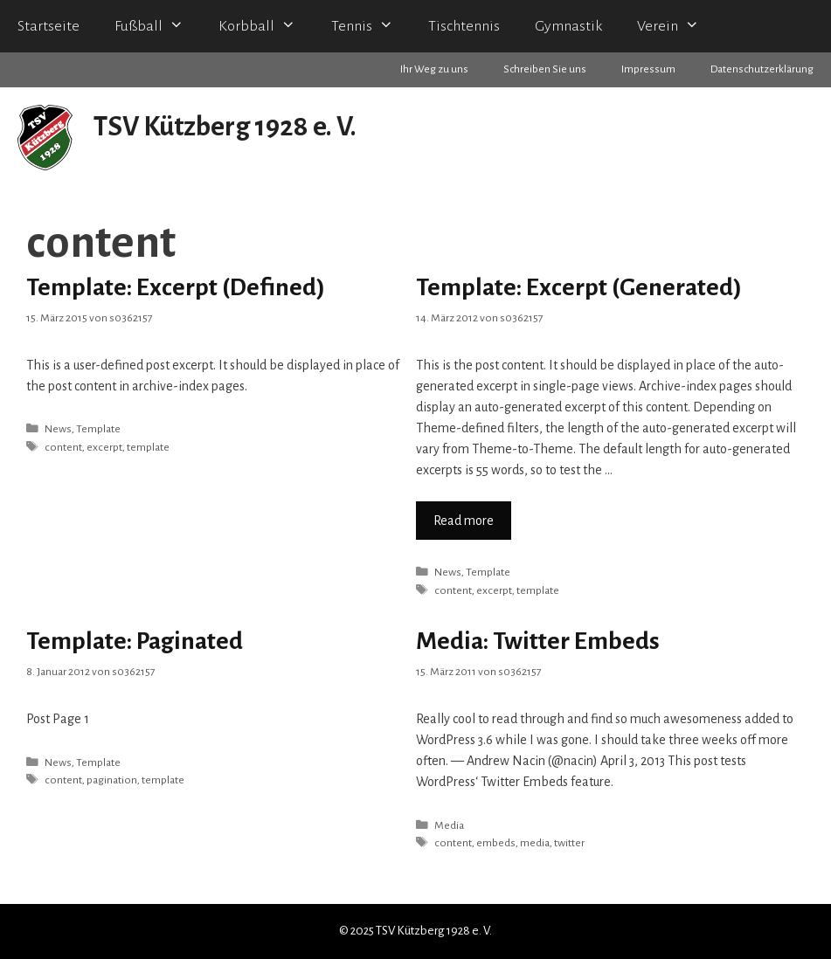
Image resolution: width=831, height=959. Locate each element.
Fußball (157, 26)
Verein (677, 26)
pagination (112, 780)
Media (449, 825)
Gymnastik (568, 26)
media (535, 843)
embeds (496, 843)
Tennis (371, 26)
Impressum (648, 69)
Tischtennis (464, 26)
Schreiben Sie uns (544, 69)
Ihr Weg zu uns (434, 69)
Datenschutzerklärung (762, 69)
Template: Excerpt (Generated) (579, 287)
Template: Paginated (134, 641)
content (63, 447)
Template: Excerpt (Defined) (175, 287)
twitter (569, 843)
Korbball (265, 26)
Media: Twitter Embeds (538, 641)
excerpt (104, 447)
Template (98, 429)
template (148, 447)
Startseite (48, 26)
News (58, 429)
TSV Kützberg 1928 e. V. (225, 127)
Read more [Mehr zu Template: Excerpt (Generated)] (463, 521)
